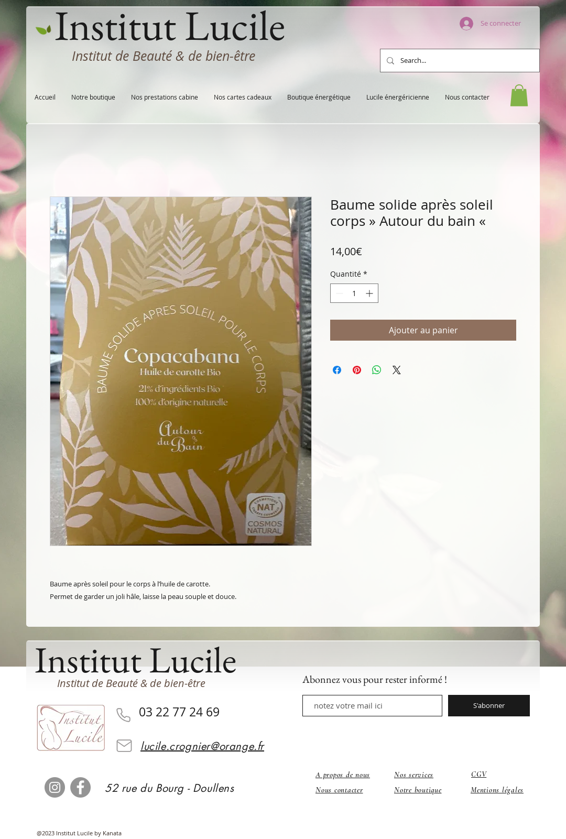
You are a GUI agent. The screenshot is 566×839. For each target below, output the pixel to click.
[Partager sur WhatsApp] (377, 370)
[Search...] (458, 60)
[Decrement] (338, 293)
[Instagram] (55, 787)
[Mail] (124, 745)
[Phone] (123, 715)
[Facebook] (80, 787)
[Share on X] (396, 370)
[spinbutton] (354, 293)
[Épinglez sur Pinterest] (357, 370)
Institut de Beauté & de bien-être (163, 55)
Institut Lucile (135, 659)
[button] (519, 95)
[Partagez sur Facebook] (337, 370)
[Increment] (370, 293)
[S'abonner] (489, 705)
